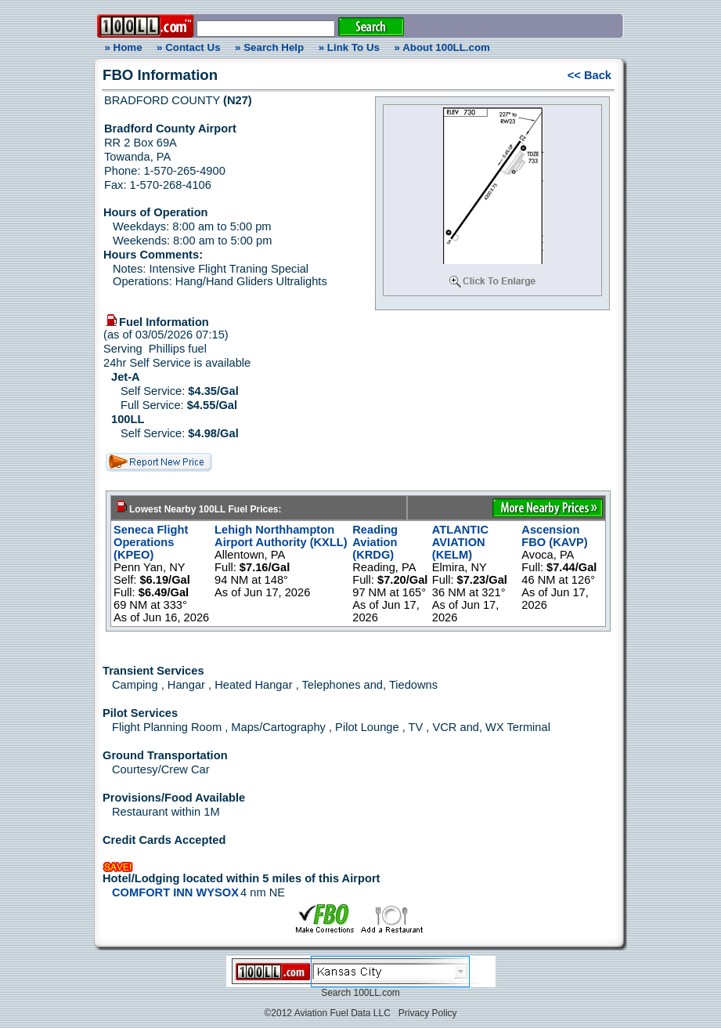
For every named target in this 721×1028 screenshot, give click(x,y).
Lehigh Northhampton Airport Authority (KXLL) (281, 535)
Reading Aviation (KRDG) (375, 542)
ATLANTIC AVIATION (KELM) (460, 542)
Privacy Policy (427, 1013)
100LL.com (376, 992)
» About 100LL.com (442, 47)
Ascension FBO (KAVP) (554, 535)
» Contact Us (188, 47)
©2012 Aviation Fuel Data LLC (327, 1013)
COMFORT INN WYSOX (175, 892)
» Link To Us (349, 47)
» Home (120, 47)
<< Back (589, 75)
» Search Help (269, 47)
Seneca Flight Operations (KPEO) (151, 542)
